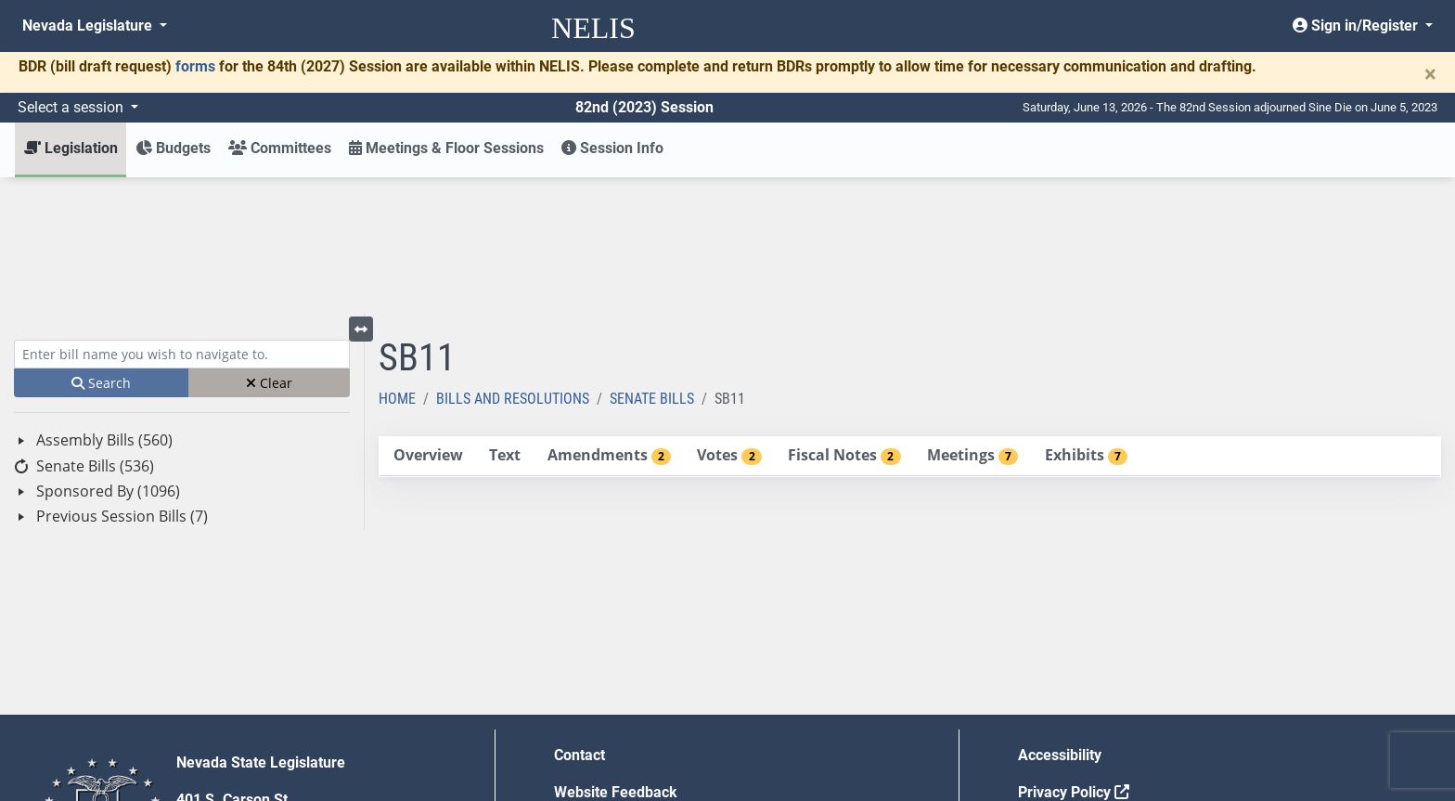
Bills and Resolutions (512, 262)
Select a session (72, 107)
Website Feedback (615, 656)
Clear (269, 246)
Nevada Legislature (89, 25)
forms (195, 66)
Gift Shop (585, 730)
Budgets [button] (173, 148)
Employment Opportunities (642, 693)
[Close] (1430, 74)
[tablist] (910, 320)
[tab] (428, 320)
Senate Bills (652, 262)
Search (101, 246)
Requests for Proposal (1092, 693)
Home (397, 262)
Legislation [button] (71, 148)
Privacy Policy (1073, 656)
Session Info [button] (612, 148)
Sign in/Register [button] (1357, 25)
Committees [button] (279, 148)
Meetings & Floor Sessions (446, 148)
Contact (579, 618)
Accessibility (1059, 618)
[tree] (182, 342)
